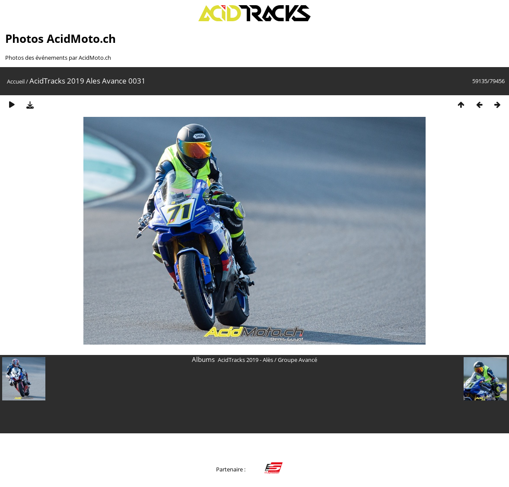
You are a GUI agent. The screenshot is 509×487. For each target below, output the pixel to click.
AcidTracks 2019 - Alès (245, 360)
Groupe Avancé (297, 360)
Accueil (16, 81)
